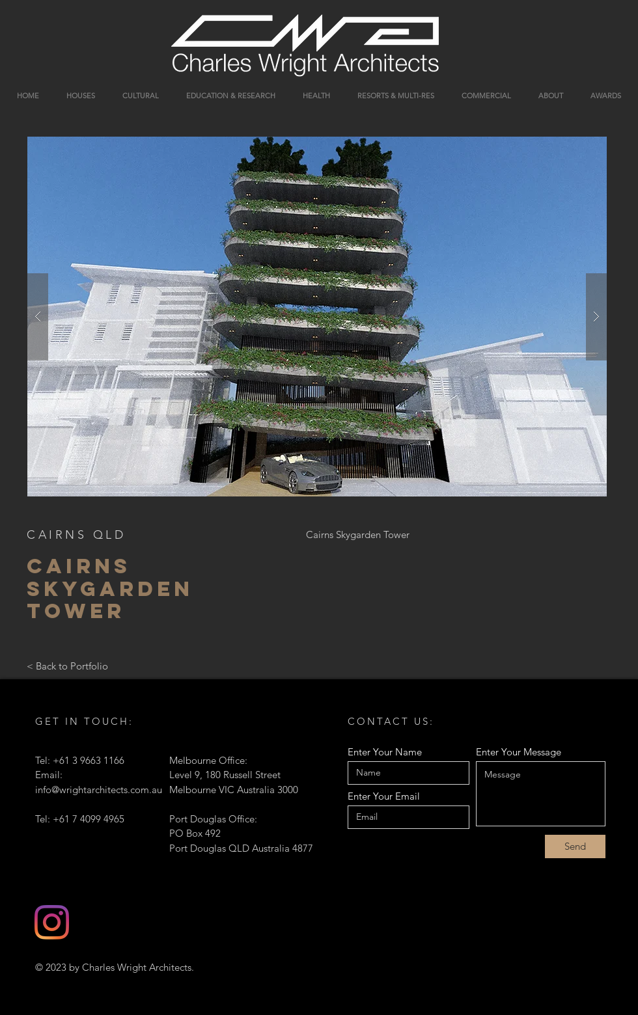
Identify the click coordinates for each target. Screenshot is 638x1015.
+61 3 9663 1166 (88, 760)
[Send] (575, 846)
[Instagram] (52, 922)
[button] (317, 316)
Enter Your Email (384, 796)
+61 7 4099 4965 (88, 819)
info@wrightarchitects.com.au (98, 789)
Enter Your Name (385, 752)
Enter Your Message (518, 752)
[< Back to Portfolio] (67, 666)
